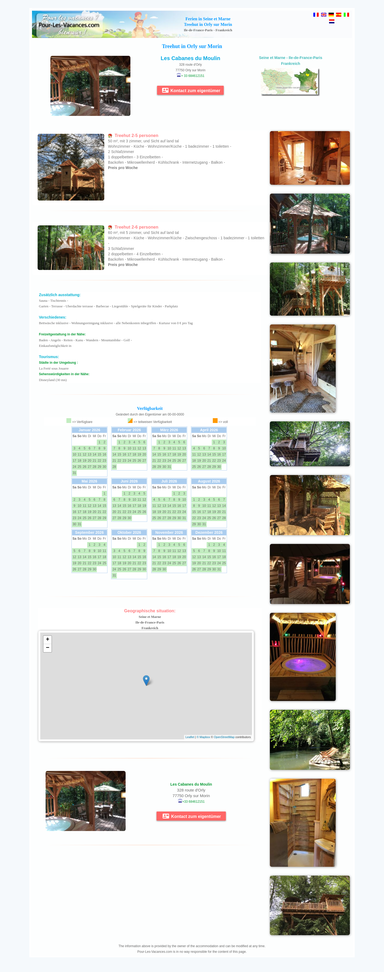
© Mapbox (203, 737)
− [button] (47, 648)
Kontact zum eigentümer (191, 90)
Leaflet (189, 737)
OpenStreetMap (224, 737)
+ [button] (47, 640)
